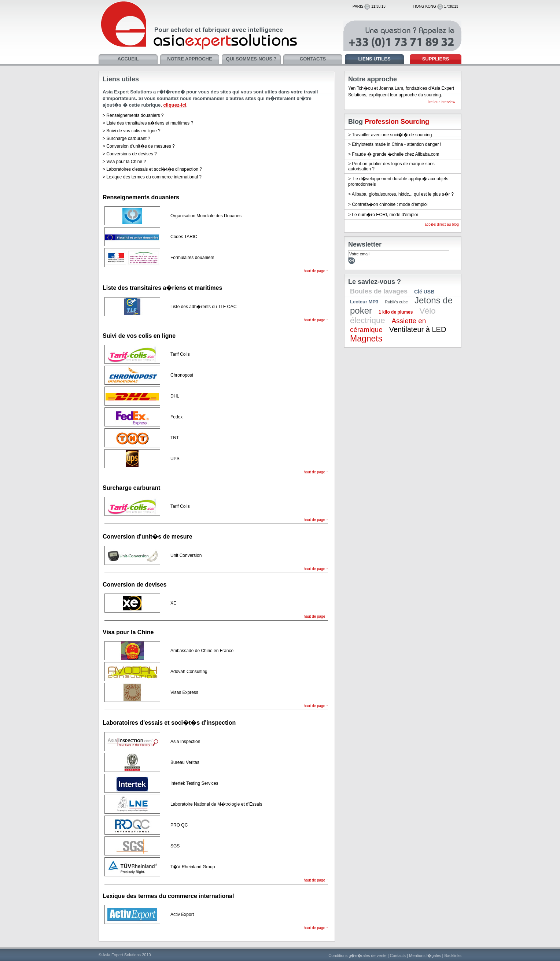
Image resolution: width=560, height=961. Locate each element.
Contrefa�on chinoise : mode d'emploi (389, 204)
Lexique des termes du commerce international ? (153, 177)
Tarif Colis (180, 354)
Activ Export (182, 914)
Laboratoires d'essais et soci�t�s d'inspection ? (154, 169)
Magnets (366, 338)
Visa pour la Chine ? (126, 161)
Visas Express (184, 692)
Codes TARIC (183, 236)
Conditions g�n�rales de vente (357, 955)
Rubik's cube (396, 302)
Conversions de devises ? (131, 153)
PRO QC (179, 825)
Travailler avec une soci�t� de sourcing (392, 134)
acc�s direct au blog (442, 224)
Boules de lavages (379, 291)
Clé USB (424, 292)
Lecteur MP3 (364, 301)
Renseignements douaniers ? (134, 115)
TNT (174, 437)
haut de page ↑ (316, 271)
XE (173, 603)
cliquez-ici (174, 105)
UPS (175, 458)
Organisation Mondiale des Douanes (206, 215)
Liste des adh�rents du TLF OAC (203, 306)
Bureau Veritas (184, 762)
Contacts (398, 955)
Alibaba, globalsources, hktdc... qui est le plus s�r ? (403, 194)
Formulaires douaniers (192, 257)
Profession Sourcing (397, 121)
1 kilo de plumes (396, 312)
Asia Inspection (185, 741)
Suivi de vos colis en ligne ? (133, 130)
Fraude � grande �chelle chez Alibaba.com (395, 154)
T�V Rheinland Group (192, 866)
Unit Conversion (186, 555)
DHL (174, 396)
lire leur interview (441, 102)
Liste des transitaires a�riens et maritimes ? (149, 123)
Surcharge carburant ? (128, 138)
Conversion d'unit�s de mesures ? (140, 146)
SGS (175, 846)
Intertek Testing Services (194, 783)
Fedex (176, 416)
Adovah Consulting (188, 671)
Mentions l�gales (425, 955)
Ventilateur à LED (417, 329)
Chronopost (181, 375)
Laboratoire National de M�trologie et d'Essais (216, 804)
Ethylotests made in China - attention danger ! (396, 144)
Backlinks (453, 955)
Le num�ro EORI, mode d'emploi (385, 214)
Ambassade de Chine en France (201, 650)
